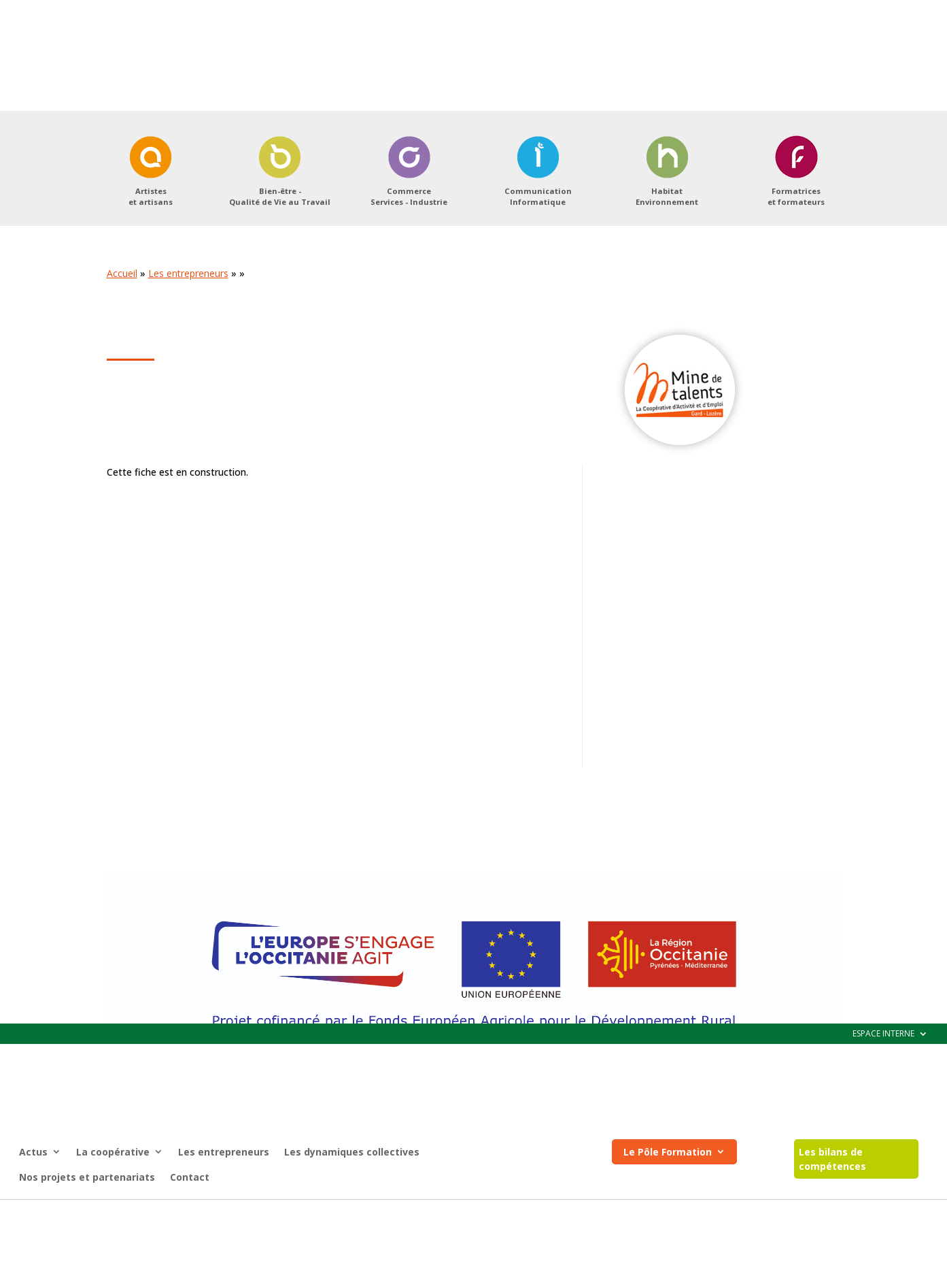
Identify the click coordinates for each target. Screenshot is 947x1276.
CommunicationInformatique (538, 261)
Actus (33, 128)
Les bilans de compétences (832, 135)
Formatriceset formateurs (796, 261)
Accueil (122, 338)
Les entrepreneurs (223, 128)
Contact (189, 153)
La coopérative (113, 128)
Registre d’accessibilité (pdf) (515, 1212)
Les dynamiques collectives (351, 128)
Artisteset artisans (150, 261)
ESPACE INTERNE (883, 10)
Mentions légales (408, 1212)
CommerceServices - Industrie (409, 261)
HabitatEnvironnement (667, 261)
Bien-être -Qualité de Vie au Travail (279, 261)
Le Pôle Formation (667, 128)
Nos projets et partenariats (87, 153)
